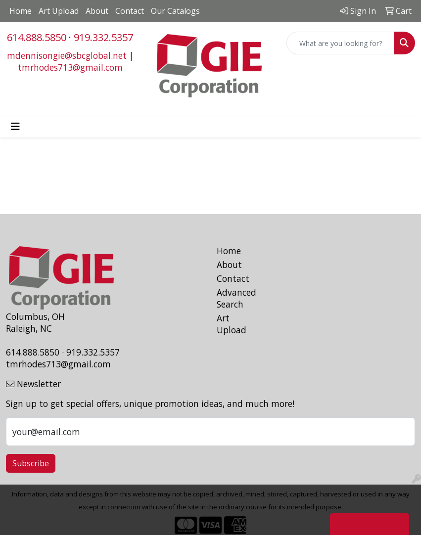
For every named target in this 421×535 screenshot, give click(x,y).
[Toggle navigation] (15, 127)
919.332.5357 (103, 37)
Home (20, 10)
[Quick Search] (340, 43)
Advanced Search (236, 298)
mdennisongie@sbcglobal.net (67, 55)
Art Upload (59, 10)
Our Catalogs (175, 10)
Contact (129, 10)
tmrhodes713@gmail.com (70, 67)
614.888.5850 (36, 37)
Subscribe (30, 463)
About (97, 10)
